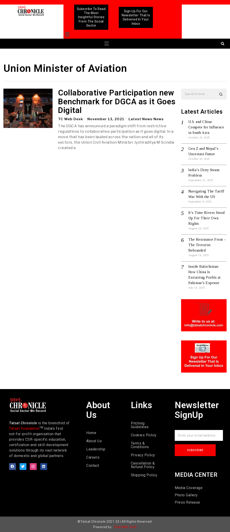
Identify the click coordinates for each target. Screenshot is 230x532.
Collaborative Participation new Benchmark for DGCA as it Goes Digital (117, 102)
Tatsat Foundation (24, 428)
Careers (93, 457)
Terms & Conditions (140, 445)
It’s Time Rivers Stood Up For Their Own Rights (206, 218)
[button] (67, 34)
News (159, 119)
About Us (94, 441)
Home (91, 433)
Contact (92, 465)
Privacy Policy (143, 455)
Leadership (95, 449)
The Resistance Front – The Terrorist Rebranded (207, 244)
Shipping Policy (144, 475)
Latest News (140, 119)
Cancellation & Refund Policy (143, 465)
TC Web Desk (70, 119)
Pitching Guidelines (140, 425)
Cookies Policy (144, 435)
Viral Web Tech (125, 527)
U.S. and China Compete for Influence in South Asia (206, 127)
